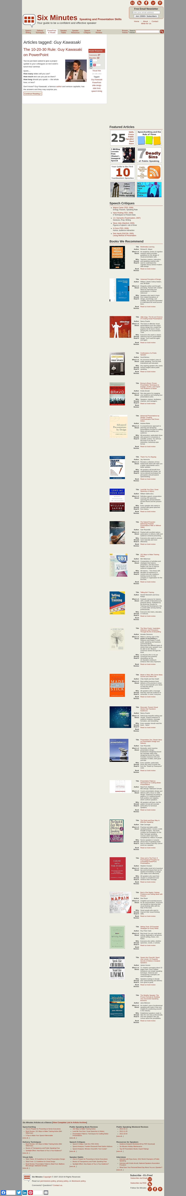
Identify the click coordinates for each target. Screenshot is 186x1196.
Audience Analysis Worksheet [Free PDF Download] (137, 1144)
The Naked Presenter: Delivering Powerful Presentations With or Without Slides (150, 524)
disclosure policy (78, 1181)
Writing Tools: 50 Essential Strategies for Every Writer (149, 927)
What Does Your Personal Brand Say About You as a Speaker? (140, 1167)
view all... (26, 1138)
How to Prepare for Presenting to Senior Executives (43, 1129)
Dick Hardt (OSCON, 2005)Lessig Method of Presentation (124, 235)
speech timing (96, 91)
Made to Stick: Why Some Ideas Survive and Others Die (151, 675)
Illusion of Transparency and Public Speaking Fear (43, 1148)
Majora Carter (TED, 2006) (123, 208)
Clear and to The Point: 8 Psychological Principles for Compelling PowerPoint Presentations (149, 860)
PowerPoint (96, 83)
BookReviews (99, 32)
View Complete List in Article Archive (69, 1122)
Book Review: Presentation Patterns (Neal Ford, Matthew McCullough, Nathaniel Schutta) (45, 1165)
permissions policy (48, 1181)
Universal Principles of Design (150, 279)
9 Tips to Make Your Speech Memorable (39, 1135)
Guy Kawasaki (96, 80)
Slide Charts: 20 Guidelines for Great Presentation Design (45, 1159)
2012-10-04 (123, 1134)
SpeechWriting (28, 32)
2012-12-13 (123, 1129)
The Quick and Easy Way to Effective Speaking (150, 821)
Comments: (94, 55)
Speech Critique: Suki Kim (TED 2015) (86, 1144)
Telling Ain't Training (147, 592)
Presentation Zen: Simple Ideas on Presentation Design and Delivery (151, 741)
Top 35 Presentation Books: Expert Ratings (134, 1149)
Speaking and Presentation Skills (100, 19)
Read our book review (148, 269)
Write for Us (146, 23)
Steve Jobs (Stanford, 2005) (123, 223)
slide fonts (97, 88)
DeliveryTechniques (40, 32)
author (59, 86)
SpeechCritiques (87, 32)
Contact (155, 21)
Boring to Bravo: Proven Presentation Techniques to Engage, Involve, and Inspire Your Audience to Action (150, 385)
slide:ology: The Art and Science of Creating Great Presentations (151, 318)
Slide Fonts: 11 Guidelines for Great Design (40, 1161)
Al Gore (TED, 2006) (121, 228)
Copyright (47, 1177)
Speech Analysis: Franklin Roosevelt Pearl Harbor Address (92, 1146)
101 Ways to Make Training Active (84, 1129)
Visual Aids (96, 71)
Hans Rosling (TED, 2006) (123, 213)
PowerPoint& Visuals (51, 32)
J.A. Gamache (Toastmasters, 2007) (127, 218)
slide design (96, 85)
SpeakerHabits (63, 32)
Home (136, 21)
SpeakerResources (75, 32)
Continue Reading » (32, 94)
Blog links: (94, 58)
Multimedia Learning (147, 247)
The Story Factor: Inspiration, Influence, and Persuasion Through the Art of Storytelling (150, 630)
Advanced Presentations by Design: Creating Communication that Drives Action (149, 418)
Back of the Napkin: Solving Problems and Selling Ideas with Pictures (151, 894)
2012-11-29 (123, 1131)
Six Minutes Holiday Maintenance (130, 1146)
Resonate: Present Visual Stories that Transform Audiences (149, 709)
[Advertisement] (74, 6)
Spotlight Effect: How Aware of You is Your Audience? (44, 1150)
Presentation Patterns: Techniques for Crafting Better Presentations (150, 782)
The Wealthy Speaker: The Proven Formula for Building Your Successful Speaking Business (150, 997)
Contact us (57, 1185)
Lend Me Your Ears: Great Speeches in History (149, 490)
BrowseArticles (125, 32)
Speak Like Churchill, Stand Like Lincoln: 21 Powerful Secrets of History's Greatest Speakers (150, 960)
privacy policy (62, 1181)
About (145, 21)
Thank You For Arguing (148, 457)
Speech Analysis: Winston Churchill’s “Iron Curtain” (90, 1149)
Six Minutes (57, 18)
